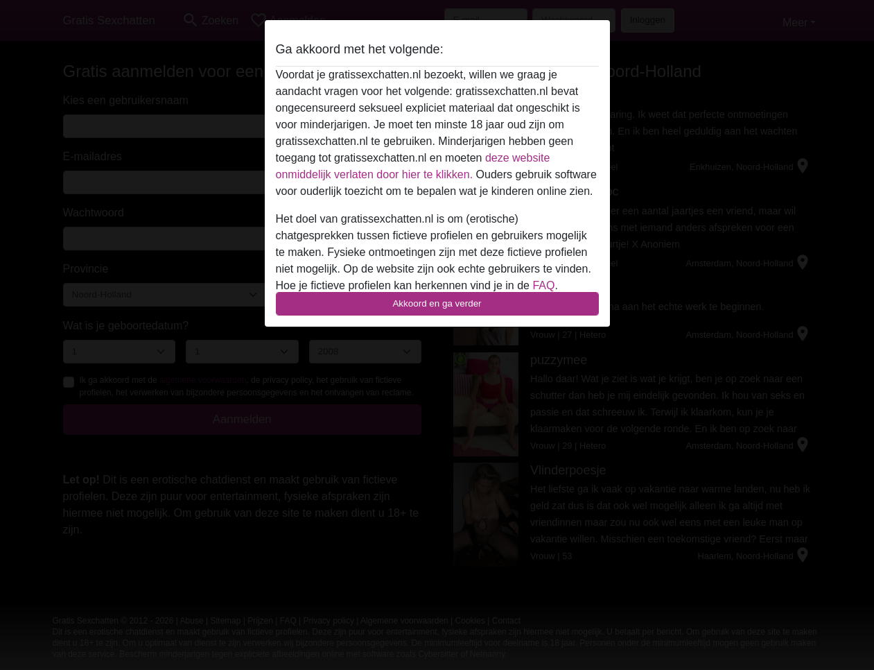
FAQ (543, 285)
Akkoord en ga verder (436, 303)
